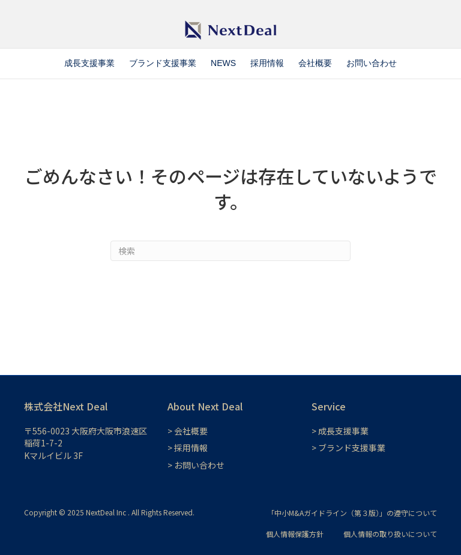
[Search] (230, 251)
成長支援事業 (89, 63)
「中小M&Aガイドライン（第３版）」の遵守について (352, 513)
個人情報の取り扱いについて (390, 534)
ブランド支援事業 (162, 63)
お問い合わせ (371, 63)
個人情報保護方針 (295, 534)
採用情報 (267, 63)
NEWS (223, 63)
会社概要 (315, 63)
